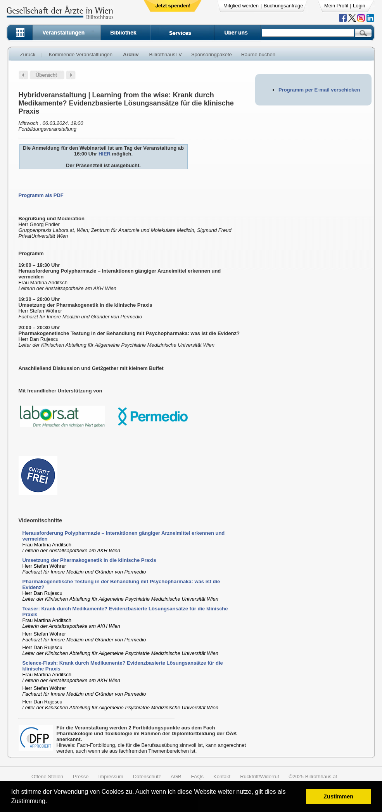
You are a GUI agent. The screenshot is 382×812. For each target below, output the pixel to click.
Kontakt (221, 776)
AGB (176, 776)
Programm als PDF (41, 195)
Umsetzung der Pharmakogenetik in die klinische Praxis (89, 560)
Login (359, 6)
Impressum (111, 776)
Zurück (28, 54)
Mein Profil (336, 6)
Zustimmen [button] (338, 796)
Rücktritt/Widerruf (259, 776)
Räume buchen (258, 54)
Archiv (130, 54)
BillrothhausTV (165, 54)
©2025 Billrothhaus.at (313, 776)
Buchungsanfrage (283, 6)
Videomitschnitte (40, 520)
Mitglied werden (241, 6)
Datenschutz (147, 776)
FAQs (197, 776)
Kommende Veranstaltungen (80, 54)
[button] (50, 802)
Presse (80, 776)
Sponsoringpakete (211, 54)
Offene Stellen (47, 776)
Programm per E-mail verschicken (319, 90)
